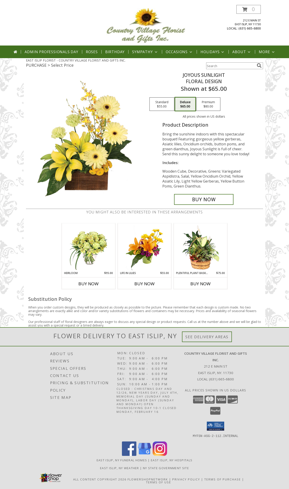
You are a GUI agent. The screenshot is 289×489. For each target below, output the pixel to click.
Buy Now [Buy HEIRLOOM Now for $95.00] (88, 284)
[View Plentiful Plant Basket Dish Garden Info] (200, 247)
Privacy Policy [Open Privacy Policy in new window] (186, 479)
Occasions (179, 51)
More (267, 51)
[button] (248, 9)
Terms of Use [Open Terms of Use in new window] (158, 482)
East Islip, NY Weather (119, 468)
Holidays (212, 51)
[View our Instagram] (160, 454)
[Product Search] (230, 66)
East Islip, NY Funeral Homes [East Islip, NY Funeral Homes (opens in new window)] (122, 460)
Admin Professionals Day (51, 51)
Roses (92, 51)
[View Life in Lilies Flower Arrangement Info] (144, 247)
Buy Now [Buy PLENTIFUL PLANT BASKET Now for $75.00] (200, 284)
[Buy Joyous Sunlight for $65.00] (203, 199)
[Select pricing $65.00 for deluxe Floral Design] (185, 104)
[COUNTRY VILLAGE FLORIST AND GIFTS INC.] (146, 25)
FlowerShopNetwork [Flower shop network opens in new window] (148, 479)
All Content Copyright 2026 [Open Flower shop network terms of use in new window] (99, 479)
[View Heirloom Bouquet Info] (88, 247)
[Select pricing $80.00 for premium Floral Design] (208, 104)
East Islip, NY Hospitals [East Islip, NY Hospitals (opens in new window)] (171, 460)
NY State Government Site (166, 468)
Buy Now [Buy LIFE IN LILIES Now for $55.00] (144, 284)
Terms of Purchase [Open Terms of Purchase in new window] (222, 479)
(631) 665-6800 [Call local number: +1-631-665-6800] (249, 28)
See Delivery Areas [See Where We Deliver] (206, 336)
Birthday (115, 51)
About (241, 51)
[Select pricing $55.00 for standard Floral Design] (162, 104)
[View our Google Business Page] (144, 454)
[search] (259, 65)
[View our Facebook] (129, 454)
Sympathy (145, 51)
